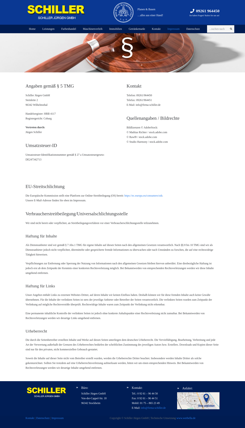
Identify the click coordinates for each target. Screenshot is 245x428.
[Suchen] (231, 29)
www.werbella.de (185, 418)
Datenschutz (43, 418)
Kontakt (30, 418)
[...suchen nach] (220, 29)
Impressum (58, 418)
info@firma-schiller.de (153, 407)
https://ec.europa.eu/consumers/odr (143, 195)
